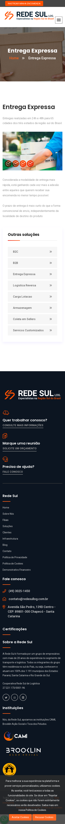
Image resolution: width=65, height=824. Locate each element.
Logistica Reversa (24, 285)
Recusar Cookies (44, 817)
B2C (15, 251)
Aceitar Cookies (20, 817)
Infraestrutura (10, 538)
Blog (5, 545)
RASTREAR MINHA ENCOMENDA (24, 3)
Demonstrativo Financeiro (17, 569)
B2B (15, 263)
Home (14, 58)
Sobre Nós (8, 513)
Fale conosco (13, 471)
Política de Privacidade (15, 557)
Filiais (5, 520)
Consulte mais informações (23, 425)
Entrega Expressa (24, 274)
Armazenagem (22, 308)
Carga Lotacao (22, 296)
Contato (7, 551)
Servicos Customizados (28, 330)
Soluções (8, 526)
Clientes (7, 532)
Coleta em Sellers (24, 319)
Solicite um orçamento (20, 448)
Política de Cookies (13, 563)
